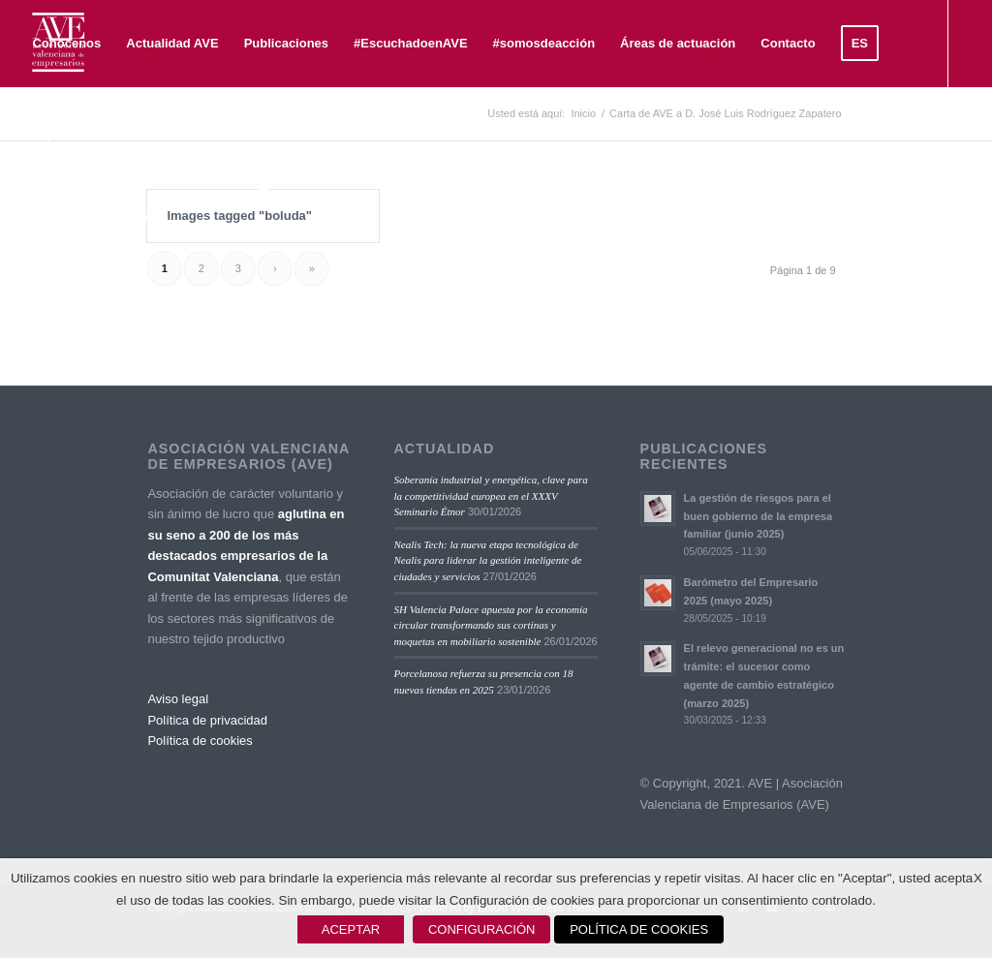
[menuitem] (66, 43)
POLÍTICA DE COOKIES (639, 929)
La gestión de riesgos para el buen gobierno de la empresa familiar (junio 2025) (758, 516)
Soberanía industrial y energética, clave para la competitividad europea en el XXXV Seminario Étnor (491, 495)
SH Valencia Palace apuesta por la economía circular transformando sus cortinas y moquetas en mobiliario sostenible (491, 625)
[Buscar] (81, 130)
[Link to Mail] (141, 217)
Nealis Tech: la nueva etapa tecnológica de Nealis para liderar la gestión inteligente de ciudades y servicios (488, 560)
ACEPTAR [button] (351, 929)
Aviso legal (177, 699)
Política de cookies (199, 740)
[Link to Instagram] (112, 217)
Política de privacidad (207, 720)
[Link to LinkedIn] (54, 217)
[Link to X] (25, 217)
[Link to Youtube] (83, 217)
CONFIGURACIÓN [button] (482, 929)
